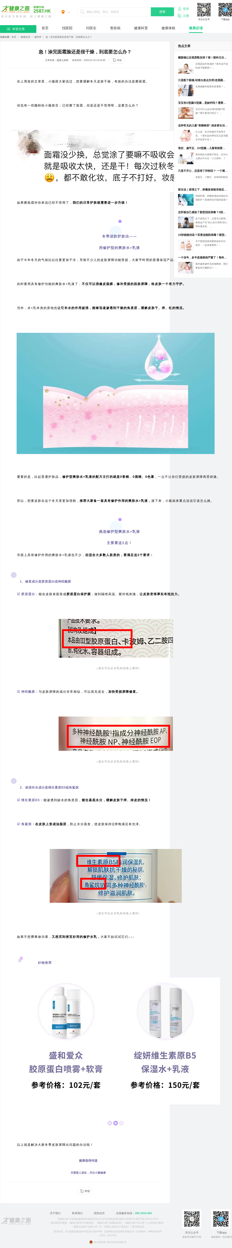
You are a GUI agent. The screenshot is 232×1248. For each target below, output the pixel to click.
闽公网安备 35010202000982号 (108, 1242)
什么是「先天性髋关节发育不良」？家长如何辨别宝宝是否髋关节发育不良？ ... (211, 135)
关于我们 (55, 1213)
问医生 (91, 28)
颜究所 (37, 37)
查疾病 (115, 28)
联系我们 (77, 1213)
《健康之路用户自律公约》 (85, 1226)
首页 (45, 28)
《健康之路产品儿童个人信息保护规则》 (144, 1222)
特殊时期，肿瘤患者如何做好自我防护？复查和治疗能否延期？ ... (211, 200)
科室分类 (16, 29)
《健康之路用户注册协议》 (82, 1222)
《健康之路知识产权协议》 (116, 1226)
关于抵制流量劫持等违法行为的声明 (83, 1231)
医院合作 (99, 1213)
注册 (183, 15)
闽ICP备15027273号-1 (147, 1219)
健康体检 (168, 28)
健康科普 (141, 28)
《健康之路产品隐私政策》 (109, 1222)
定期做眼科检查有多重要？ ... (210, 86)
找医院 (67, 28)
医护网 (26, 11)
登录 (183, 8)
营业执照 (58, 1231)
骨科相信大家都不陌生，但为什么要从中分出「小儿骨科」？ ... (211, 158)
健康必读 (196, 28)
